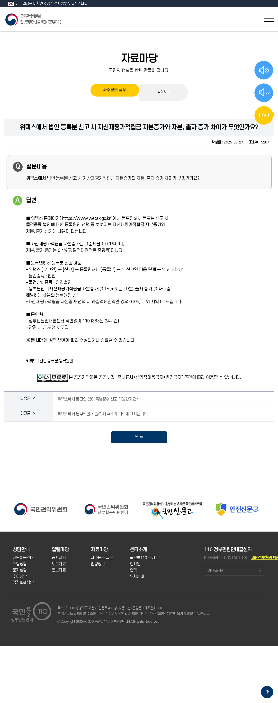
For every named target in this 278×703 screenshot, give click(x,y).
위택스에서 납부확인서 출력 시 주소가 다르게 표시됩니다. (103, 414)
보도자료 (59, 564)
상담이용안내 (23, 558)
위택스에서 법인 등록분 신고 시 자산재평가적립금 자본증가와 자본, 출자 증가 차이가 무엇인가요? (139, 127)
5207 (259, 142)
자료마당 (139, 58)
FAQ (264, 115)
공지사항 (59, 558)
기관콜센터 (215, 571)
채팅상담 (20, 564)
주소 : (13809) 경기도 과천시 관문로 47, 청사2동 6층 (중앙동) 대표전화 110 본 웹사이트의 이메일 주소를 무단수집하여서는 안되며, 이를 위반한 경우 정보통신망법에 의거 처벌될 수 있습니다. (133, 611)
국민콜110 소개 (142, 558)
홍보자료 (59, 570)
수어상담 (20, 576)
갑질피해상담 (23, 582)
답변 (31, 200)
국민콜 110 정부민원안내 (34, 19)
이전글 (28, 413)
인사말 (135, 564)
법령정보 (163, 92)
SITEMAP (211, 558)
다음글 (28, 398)
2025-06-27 (227, 142)
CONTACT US (235, 558)
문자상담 (20, 570)
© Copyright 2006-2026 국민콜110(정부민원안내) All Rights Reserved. (108, 622)
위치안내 (137, 576)
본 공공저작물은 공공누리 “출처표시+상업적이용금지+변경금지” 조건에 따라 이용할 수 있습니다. (155, 377)
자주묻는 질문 (114, 92)
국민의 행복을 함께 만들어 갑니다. (139, 70)
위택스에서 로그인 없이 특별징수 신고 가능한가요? (98, 399)
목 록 (139, 437)
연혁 (133, 570)
